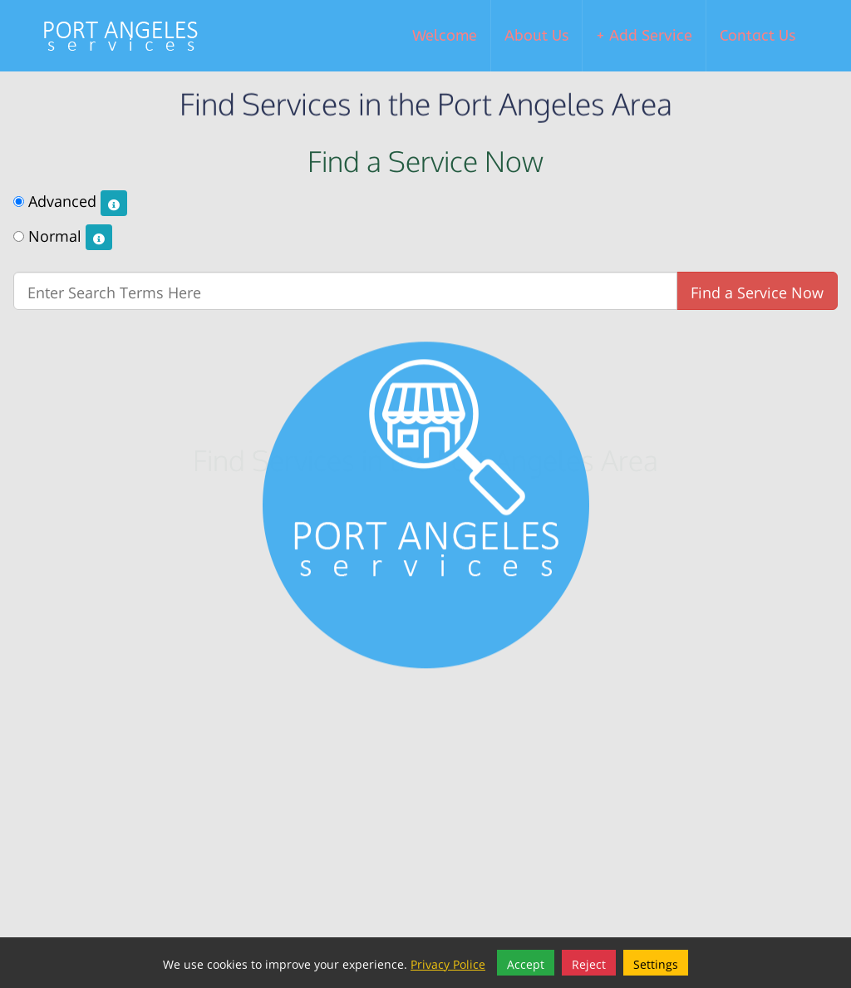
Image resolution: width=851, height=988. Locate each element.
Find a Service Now (757, 290)
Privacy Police (448, 963)
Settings (655, 963)
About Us (536, 36)
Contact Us (757, 36)
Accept (525, 963)
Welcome (444, 36)
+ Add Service (644, 36)
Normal (62, 237)
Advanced (70, 202)
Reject (589, 963)
